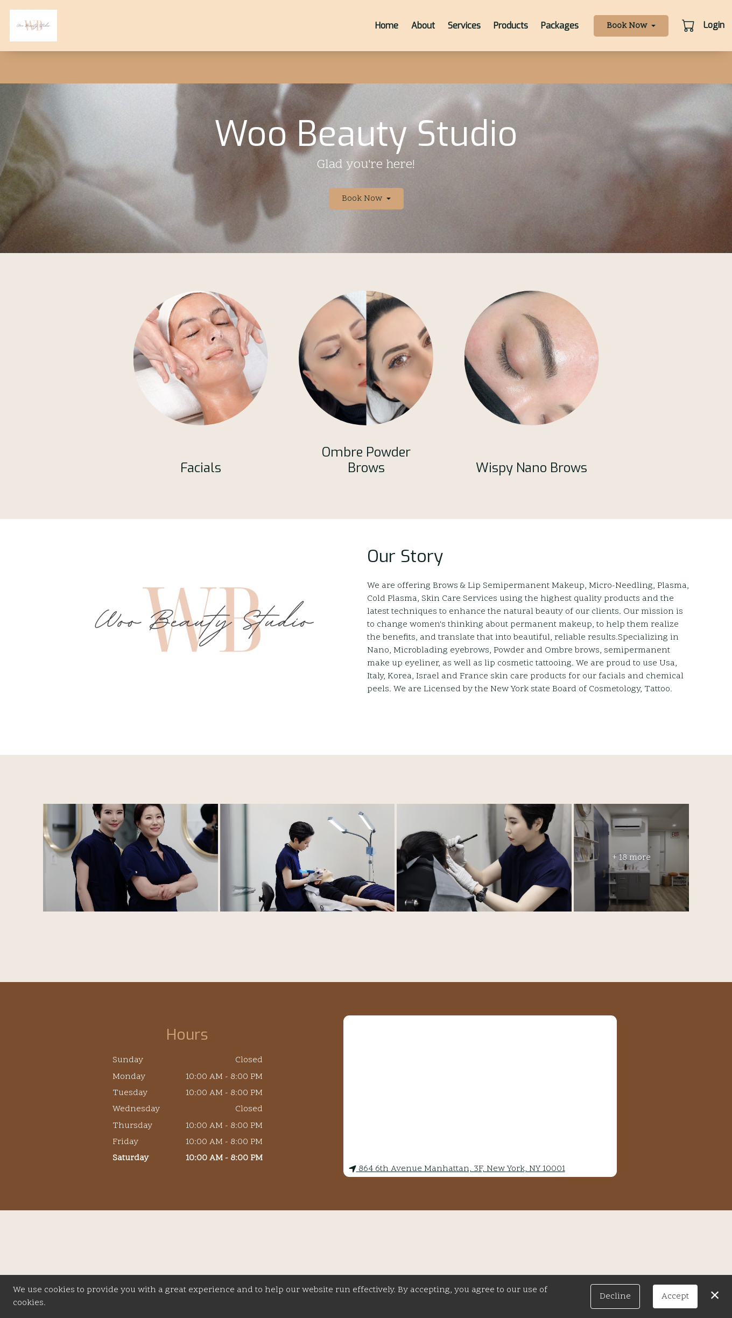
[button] (689, 25)
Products (511, 25)
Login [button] (713, 25)
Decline (615, 1296)
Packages (560, 25)
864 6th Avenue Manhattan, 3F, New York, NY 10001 (457, 1169)
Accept (675, 1296)
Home (386, 25)
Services (464, 25)
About (423, 25)
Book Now (627, 26)
